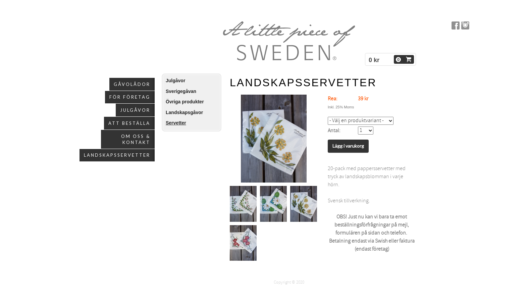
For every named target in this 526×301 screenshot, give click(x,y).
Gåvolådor (132, 84)
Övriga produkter (185, 101)
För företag (129, 97)
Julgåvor (135, 110)
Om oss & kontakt (135, 139)
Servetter (176, 123)
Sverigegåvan (181, 91)
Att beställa (129, 123)
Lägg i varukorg (348, 146)
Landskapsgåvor (184, 112)
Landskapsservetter (117, 155)
